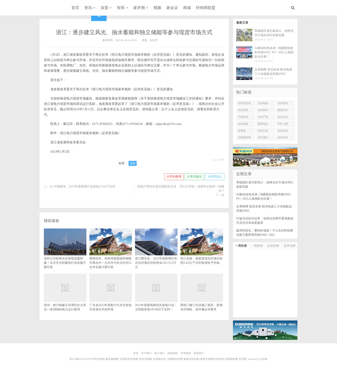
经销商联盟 (205, 8)
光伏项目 (263, 137)
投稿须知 (172, 353)
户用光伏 (243, 116)
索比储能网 (112, 358)
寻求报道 (186, 353)
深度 (104, 8)
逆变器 (242, 130)
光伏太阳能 (145, 358)
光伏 (132, 163)
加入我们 (159, 353)
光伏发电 (282, 103)
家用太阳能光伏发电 (212, 358)
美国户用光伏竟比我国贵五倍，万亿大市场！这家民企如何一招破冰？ (180, 188)
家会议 (172, 8)
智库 (121, 8)
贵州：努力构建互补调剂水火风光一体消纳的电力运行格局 (65, 298)
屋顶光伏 (282, 110)
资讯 (88, 8)
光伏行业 (263, 130)
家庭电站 (263, 123)
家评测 (139, 8)
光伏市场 (282, 130)
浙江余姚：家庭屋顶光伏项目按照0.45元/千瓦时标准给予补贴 (201, 252)
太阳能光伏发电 (129, 358)
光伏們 (220, 159)
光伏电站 (263, 103)
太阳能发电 (244, 137)
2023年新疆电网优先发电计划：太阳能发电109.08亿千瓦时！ (156, 298)
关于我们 (146, 353)
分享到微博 (173, 176)
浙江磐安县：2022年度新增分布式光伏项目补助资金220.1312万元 (156, 255)
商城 (187, 8)
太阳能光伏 (159, 358)
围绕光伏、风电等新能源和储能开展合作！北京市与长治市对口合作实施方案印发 (110, 255)
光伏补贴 (282, 137)
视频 (157, 8)
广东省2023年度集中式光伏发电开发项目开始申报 (110, 298)
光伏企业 (282, 116)
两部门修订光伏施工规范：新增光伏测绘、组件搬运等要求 (201, 298)
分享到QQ (214, 176)
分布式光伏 (244, 103)
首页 (75, 8)
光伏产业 (263, 116)
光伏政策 (243, 123)
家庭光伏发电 (191, 358)
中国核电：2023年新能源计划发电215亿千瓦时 (84, 186)
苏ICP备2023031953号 (81, 358)
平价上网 (282, 123)
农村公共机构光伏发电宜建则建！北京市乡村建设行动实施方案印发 (65, 255)
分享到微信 (194, 176)
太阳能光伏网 (174, 358)
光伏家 (52, 8)
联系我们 (199, 353)
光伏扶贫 (243, 110)
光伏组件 (263, 110)
